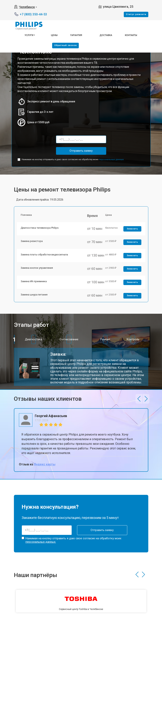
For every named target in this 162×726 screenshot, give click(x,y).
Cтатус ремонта (136, 14)
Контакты (131, 35)
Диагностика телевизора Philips (40, 227)
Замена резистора (32, 241)
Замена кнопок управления (37, 267)
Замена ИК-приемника (34, 281)
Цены (54, 35)
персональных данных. (111, 159)
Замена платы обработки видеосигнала (44, 254)
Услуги (29, 35)
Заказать (132, 229)
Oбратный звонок (65, 45)
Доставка (106, 35)
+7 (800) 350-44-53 (33, 14)
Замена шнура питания (34, 294)
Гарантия (76, 35)
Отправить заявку (81, 150)
